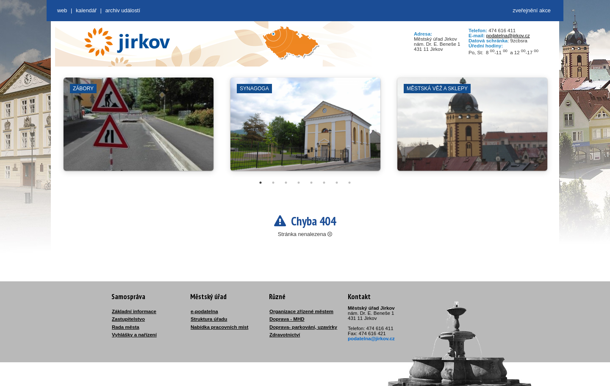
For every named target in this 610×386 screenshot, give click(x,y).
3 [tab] (286, 182)
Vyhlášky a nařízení (134, 334)
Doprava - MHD (287, 319)
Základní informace (134, 311)
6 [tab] (324, 182)
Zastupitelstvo (128, 319)
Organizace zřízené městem (301, 311)
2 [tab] (273, 182)
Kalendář (86, 10)
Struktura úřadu (209, 319)
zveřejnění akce (532, 10)
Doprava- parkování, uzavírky (303, 327)
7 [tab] (337, 182)
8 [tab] (349, 182)
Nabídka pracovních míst (219, 327)
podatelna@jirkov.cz (508, 35)
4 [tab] (298, 182)
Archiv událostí (122, 10)
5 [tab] (311, 182)
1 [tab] (260, 182)
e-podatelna (204, 311)
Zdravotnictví (284, 334)
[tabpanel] (138, 128)
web (62, 10)
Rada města (125, 327)
